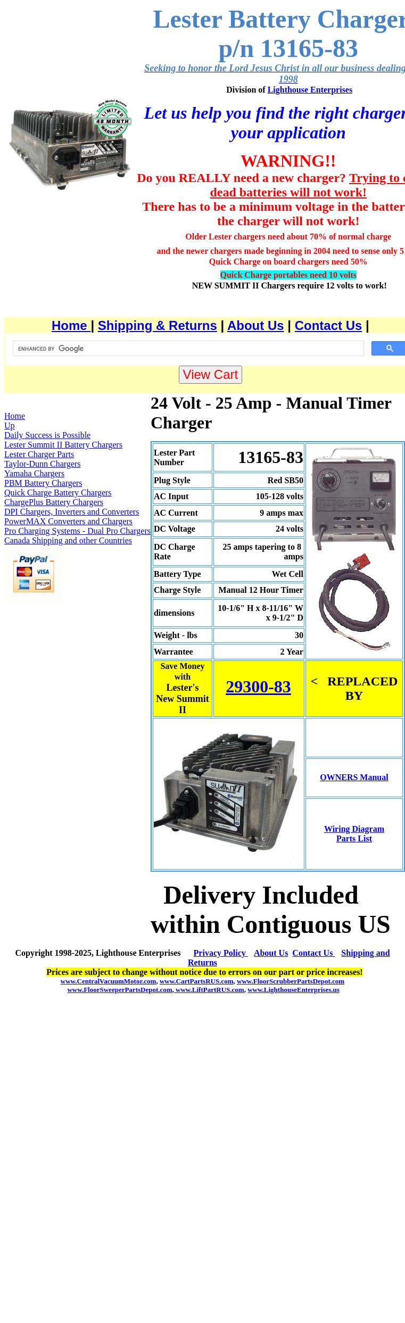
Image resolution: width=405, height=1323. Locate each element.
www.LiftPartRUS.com (209, 990)
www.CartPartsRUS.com (197, 981)
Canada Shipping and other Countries (68, 540)
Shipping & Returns (157, 325)
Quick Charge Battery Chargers (58, 492)
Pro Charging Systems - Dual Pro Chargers (77, 530)
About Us (255, 325)
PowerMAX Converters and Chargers (68, 521)
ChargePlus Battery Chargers (53, 502)
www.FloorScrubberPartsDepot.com (290, 981)
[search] (187, 348)
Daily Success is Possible (47, 435)
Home (71, 325)
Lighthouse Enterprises (310, 89)
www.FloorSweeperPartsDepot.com (119, 990)
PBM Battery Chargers (43, 482)
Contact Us (328, 325)
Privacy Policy (221, 952)
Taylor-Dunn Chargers (42, 463)
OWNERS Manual (354, 777)
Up (9, 425)
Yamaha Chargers (34, 473)
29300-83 (258, 686)
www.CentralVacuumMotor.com (108, 981)
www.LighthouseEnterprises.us (293, 990)
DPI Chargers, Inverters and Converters (71, 511)
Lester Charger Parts (39, 454)
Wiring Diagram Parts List (354, 833)
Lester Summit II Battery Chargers (63, 444)
